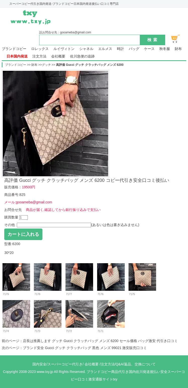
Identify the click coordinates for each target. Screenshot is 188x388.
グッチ (46, 65)
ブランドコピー (14, 49)
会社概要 (58, 56)
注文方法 (39, 56)
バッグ (134, 49)
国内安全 (39, 364)
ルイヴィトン (64, 49)
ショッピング (178, 39)
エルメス (105, 49)
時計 (120, 49)
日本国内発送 (17, 56)
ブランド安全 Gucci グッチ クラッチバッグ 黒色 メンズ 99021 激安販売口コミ (85, 348)
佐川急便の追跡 (82, 56)
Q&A (119, 364)
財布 (178, 49)
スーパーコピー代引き (65, 364)
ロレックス (40, 49)
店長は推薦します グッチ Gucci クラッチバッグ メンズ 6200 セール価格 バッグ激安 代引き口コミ (100, 341)
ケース (149, 49)
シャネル (86, 49)
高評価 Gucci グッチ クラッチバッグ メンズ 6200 (89, 65)
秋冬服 (164, 49)
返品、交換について (140, 364)
